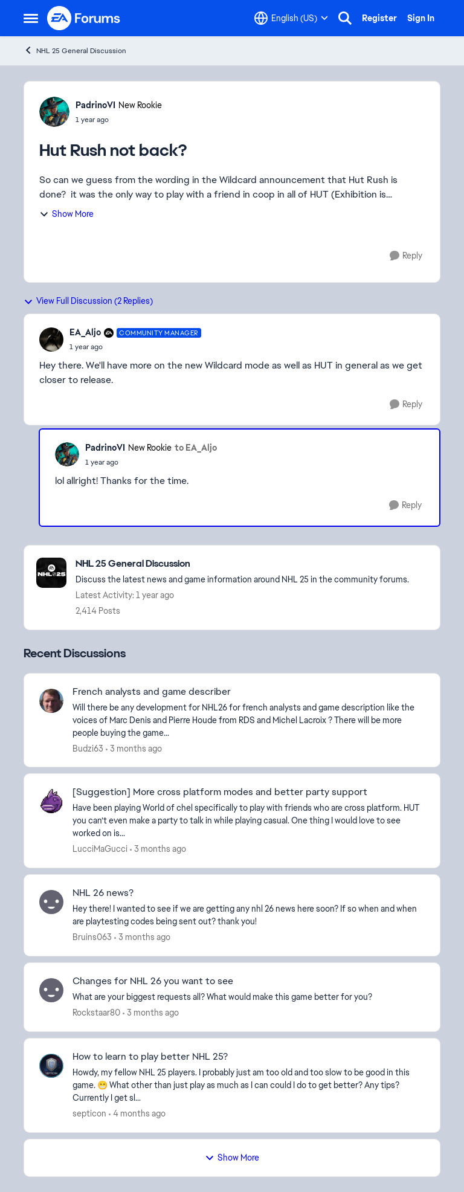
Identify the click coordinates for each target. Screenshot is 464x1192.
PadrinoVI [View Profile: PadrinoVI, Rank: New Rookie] (95, 105)
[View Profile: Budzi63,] (51, 701)
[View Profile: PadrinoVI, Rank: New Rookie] (54, 112)
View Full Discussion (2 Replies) (88, 300)
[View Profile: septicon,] (51, 1066)
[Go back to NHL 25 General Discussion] (242, 564)
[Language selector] (291, 18)
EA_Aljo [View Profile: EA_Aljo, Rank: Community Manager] (85, 332)
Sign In (420, 18)
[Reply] (406, 256)
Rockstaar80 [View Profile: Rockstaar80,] (96, 1012)
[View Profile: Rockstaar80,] (51, 990)
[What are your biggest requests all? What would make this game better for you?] (248, 997)
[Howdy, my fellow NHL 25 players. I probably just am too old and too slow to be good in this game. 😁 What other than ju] (248, 1085)
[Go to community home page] (84, 18)
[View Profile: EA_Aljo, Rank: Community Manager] (51, 339)
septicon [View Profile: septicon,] (89, 1113)
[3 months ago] (134, 748)
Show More (66, 213)
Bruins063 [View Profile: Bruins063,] (92, 937)
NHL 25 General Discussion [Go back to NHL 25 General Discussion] (75, 50)
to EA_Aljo (196, 447)
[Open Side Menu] (31, 18)
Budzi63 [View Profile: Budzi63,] (87, 748)
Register (379, 18)
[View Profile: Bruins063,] (51, 902)
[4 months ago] (137, 1113)
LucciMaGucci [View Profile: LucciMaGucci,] (99, 848)
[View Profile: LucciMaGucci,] (51, 801)
